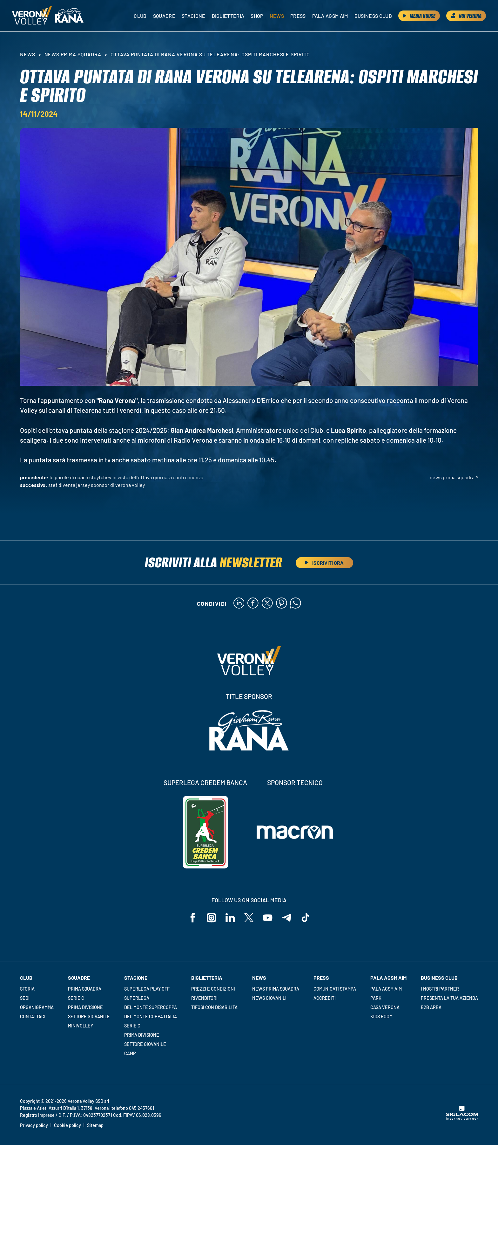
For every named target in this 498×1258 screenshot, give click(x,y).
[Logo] (32, 15)
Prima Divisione (85, 1007)
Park (375, 998)
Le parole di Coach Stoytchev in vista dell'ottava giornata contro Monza (126, 477)
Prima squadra (84, 989)
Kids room (381, 1016)
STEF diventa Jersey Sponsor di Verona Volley (96, 485)
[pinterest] (281, 604)
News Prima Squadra (72, 54)
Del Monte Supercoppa (150, 1007)
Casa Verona (385, 1007)
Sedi (25, 998)
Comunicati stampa (334, 989)
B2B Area (431, 1007)
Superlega (136, 998)
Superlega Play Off (147, 989)
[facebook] (253, 604)
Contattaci (32, 1016)
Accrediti (324, 998)
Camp (130, 1053)
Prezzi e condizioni (213, 989)
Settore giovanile (89, 1016)
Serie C (76, 998)
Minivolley (80, 1025)
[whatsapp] (295, 604)
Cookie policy (67, 1125)
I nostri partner (440, 989)
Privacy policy (34, 1125)
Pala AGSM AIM (386, 989)
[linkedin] (238, 604)
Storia (27, 989)
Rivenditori (204, 998)
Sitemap (95, 1125)
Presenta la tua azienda (449, 998)
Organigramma (37, 1007)
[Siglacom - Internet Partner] (462, 1119)
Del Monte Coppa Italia (150, 1016)
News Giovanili (269, 998)
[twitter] (267, 604)
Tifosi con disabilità (214, 1007)
